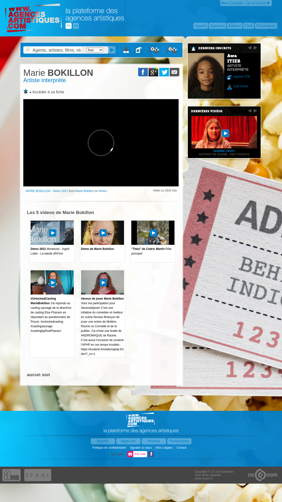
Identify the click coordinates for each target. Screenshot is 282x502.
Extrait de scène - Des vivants (224, 154)
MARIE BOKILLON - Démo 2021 (47, 191)
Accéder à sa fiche (48, 92)
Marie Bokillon (84, 191)
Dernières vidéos (207, 111)
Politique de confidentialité (109, 447)
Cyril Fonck (240, 86)
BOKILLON (58, 73)
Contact (181, 447)
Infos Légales (164, 447)
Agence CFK (241, 76)
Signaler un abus (141, 447)
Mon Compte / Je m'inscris (243, 3)
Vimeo (103, 191)
